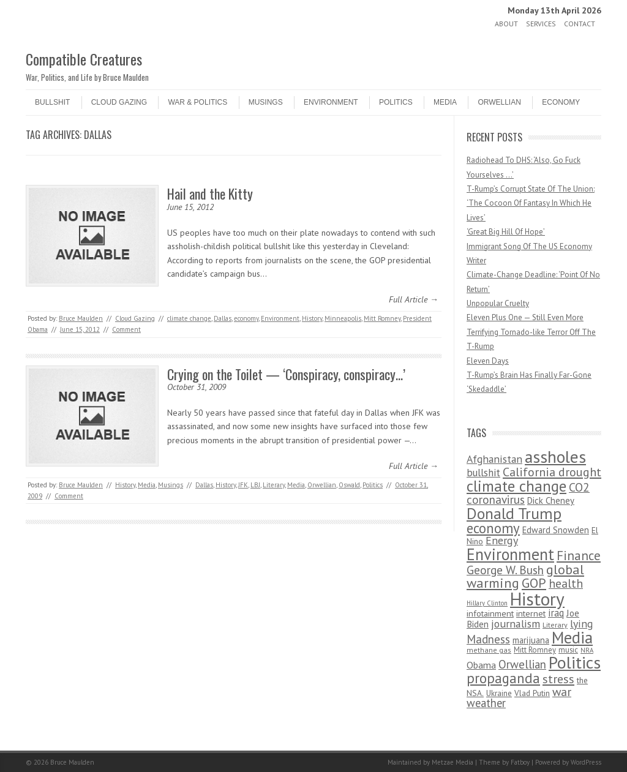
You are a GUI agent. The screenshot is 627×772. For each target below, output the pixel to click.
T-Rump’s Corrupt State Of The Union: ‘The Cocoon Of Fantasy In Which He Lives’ (531, 203)
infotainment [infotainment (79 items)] (490, 613)
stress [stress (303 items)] (558, 679)
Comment (126, 329)
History (312, 318)
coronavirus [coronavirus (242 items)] (496, 499)
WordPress (586, 762)
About (506, 23)
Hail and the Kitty (210, 193)
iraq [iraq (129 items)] (556, 613)
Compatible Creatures (84, 59)
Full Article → (413, 299)
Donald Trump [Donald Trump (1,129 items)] (514, 513)
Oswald (349, 485)
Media (445, 102)
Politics (396, 102)
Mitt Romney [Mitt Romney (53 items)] (535, 650)
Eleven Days (488, 361)
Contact (579, 23)
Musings (266, 102)
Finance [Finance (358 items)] (579, 555)
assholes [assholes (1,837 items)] (555, 457)
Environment (331, 102)
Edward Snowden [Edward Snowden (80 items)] (555, 530)
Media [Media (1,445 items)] (572, 637)
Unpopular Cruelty (498, 303)
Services (541, 23)
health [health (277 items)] (566, 583)
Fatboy (520, 762)
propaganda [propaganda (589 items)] (503, 678)
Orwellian (499, 102)
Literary (274, 485)
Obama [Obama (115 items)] (481, 665)
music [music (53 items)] (568, 650)
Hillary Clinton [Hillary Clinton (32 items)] (487, 603)
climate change (189, 318)
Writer (476, 260)
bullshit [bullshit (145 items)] (483, 472)
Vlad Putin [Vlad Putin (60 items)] (532, 693)
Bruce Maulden (81, 318)
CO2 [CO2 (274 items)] (579, 487)
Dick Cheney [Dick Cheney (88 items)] (550, 500)
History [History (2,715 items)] (537, 598)
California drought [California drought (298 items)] (552, 472)
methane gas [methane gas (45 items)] (489, 649)
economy (246, 318)
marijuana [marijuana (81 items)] (530, 640)
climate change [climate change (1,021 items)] (516, 486)
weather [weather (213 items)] (486, 702)
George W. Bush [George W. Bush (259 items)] (505, 569)
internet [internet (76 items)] (531, 613)
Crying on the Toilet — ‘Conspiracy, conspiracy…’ (286, 374)
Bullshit (52, 102)
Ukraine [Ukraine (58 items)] (499, 693)
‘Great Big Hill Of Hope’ (506, 232)
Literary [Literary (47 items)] (555, 624)
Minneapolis (343, 318)
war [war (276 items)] (561, 691)
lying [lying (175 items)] (581, 623)
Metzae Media (452, 762)
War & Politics (197, 102)
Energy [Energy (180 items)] (502, 540)
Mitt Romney (382, 318)
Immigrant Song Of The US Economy (529, 246)
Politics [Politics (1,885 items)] (575, 662)
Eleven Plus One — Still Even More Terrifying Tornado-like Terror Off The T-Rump (531, 331)
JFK (243, 485)
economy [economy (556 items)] (493, 528)
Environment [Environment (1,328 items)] (510, 554)
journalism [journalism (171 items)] (515, 623)
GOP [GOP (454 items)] (534, 582)
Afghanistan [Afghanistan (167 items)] (494, 459)
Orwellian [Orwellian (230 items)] (522, 664)
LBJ (255, 485)
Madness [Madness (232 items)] (488, 639)
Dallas (222, 318)
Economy (561, 102)
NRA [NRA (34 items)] (586, 650)
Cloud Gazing (119, 102)
